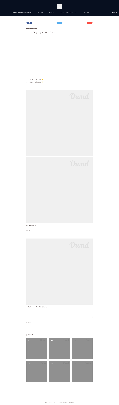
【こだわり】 (58, 12)
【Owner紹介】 (46, 12)
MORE (104, 12)
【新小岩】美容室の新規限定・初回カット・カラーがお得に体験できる (82, 12)
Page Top (59, 396)
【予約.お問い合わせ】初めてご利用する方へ (28, 12)
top (12, 12)
